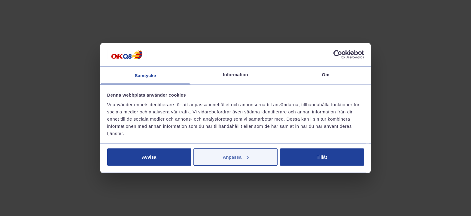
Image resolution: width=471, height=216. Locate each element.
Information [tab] (235, 74)
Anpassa (236, 157)
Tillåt (322, 157)
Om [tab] (325, 74)
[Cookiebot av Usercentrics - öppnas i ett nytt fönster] (337, 54)
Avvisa (149, 157)
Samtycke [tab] (145, 75)
